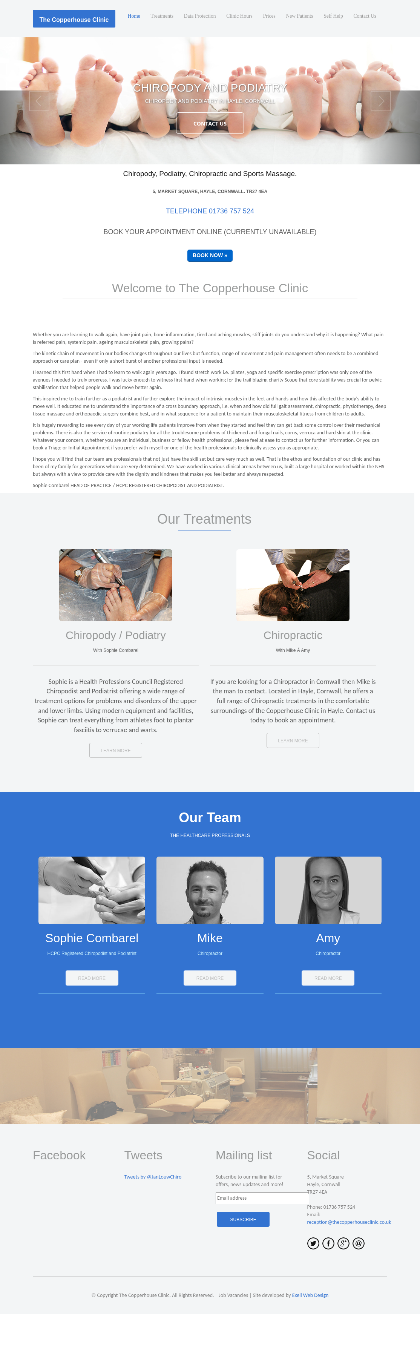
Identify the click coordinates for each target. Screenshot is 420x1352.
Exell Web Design (310, 1333)
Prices (264, 56)
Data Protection (191, 56)
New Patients (296, 56)
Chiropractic (293, 672)
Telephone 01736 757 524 (210, 249)
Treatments (151, 56)
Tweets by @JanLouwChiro (153, 1214)
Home (122, 56)
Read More (92, 1016)
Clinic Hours (232, 56)
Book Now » (210, 293)
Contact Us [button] (210, 161)
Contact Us (364, 56)
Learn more (115, 788)
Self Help (331, 56)
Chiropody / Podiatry (115, 672)
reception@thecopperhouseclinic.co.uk (349, 1260)
